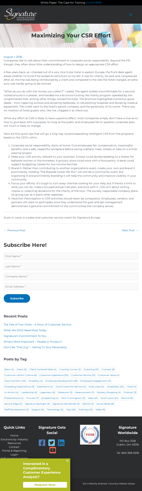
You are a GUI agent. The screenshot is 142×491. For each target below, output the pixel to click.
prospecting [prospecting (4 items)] (50, 398)
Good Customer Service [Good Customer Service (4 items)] (71, 386)
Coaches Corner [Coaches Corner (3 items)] (70, 369)
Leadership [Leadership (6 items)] (29, 392)
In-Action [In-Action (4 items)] (11, 392)
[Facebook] (42, 442)
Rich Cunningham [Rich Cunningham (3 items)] (73, 398)
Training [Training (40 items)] (86, 409)
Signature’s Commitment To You (25, 335)
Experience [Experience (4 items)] (45, 386)
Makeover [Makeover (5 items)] (65, 392)
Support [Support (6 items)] (38, 409)
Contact (14, 446)
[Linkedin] (61, 442)
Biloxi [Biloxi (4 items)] (9, 369)
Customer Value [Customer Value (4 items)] (108, 375)
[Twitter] (51, 442)
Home (14, 435)
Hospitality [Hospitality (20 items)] (115, 386)
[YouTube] (52, 450)
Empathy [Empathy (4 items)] (36, 380)
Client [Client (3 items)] (22, 369)
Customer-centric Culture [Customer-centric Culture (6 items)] (20, 375)
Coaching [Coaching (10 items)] (91, 369)
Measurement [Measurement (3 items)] (84, 392)
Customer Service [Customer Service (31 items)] (83, 375)
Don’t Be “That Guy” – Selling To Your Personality (35, 347)
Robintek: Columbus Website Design (116, 483)
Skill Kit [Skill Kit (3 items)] (88, 403)
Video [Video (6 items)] (100, 409)
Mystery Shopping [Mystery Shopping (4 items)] (109, 392)
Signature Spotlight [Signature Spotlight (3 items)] (37, 403)
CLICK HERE (94, 2)
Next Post (130, 230)
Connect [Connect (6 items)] (108, 369)
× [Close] (67, 460)
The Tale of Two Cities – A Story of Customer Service (37, 324)
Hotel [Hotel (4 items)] (131, 386)
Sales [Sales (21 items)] (93, 398)
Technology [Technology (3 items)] (55, 409)
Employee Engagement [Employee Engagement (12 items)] (95, 380)
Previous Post (14, 230)
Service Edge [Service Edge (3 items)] (13, 403)
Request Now (45, 485)
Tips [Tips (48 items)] (71, 409)
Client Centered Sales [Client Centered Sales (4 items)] (43, 369)
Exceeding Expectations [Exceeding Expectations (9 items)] (19, 386)
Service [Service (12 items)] (127, 398)
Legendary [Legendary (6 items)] (47, 392)
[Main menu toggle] (131, 14)
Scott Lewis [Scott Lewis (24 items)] (109, 398)
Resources (14, 443)
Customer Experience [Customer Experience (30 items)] (54, 375)
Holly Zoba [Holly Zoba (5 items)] (96, 386)
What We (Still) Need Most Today (25, 330)
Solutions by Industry (14, 439)
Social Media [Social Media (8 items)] (105, 403)
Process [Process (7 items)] (32, 398)
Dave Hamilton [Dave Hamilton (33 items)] (15, 380)
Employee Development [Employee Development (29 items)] (61, 380)
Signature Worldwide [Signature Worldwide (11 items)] (66, 403)
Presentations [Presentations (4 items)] (13, 398)
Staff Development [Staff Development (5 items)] (16, 409)
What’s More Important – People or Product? (33, 341)
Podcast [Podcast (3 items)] (130, 392)
